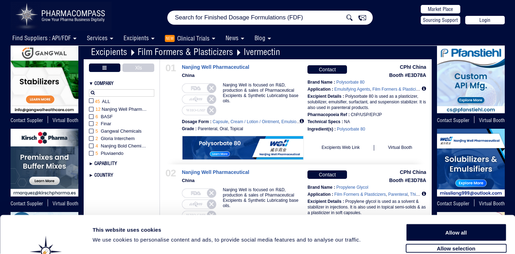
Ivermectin (262, 51)
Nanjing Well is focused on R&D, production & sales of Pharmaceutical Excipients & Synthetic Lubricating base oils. (260, 93)
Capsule (220, 121)
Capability (105, 163)
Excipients (109, 51)
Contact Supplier (27, 120)
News (232, 38)
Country (103, 175)
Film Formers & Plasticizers (185, 51)
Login (484, 20)
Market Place (440, 9)
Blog (259, 38)
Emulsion (290, 121)
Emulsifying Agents (352, 89)
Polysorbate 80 (351, 129)
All (99, 101)
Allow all (456, 195)
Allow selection (456, 211)
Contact (327, 69)
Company (103, 83)
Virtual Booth (492, 120)
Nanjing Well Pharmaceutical (215, 67)
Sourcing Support (440, 20)
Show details (370, 240)
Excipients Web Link (341, 147)
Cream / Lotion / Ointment (254, 121)
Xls (138, 68)
